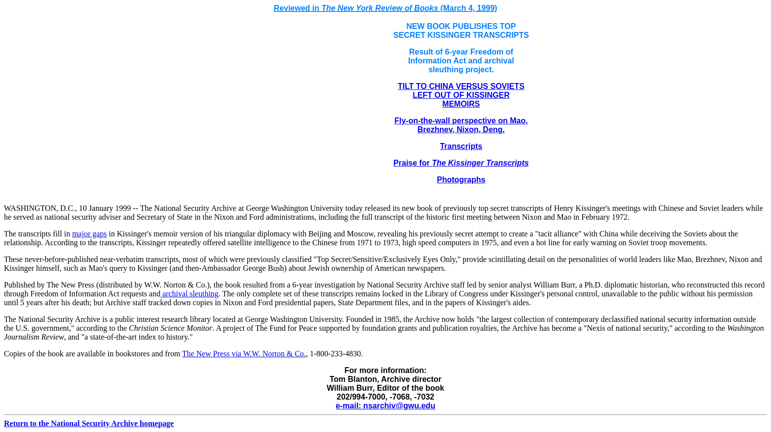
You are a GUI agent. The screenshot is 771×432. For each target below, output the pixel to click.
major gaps (89, 234)
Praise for (461, 163)
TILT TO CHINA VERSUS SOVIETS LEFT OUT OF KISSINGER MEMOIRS (461, 95)
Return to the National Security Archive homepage (89, 423)
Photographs (461, 179)
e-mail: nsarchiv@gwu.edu (385, 406)
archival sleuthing (189, 293)
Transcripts (461, 146)
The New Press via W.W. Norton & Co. (244, 353)
